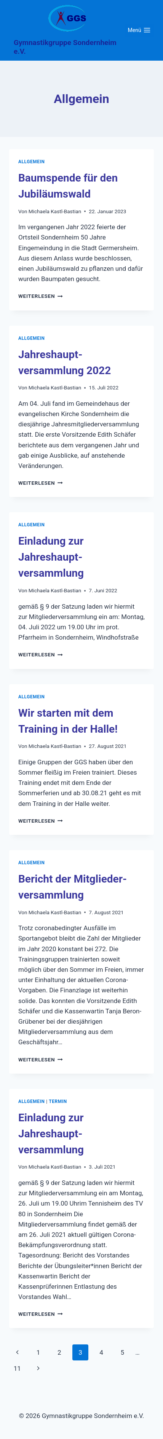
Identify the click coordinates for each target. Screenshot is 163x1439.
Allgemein (31, 161)
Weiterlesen (40, 296)
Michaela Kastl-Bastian (55, 211)
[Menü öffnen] (139, 30)
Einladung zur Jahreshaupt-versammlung (51, 557)
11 (17, 1368)
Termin (58, 1101)
